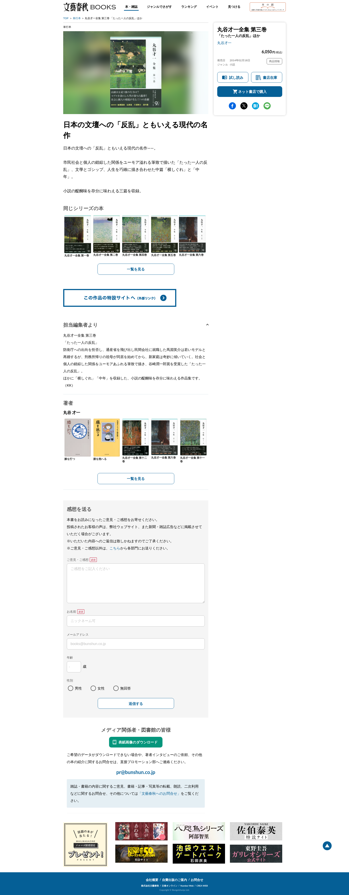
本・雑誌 (131, 6)
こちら (115, 548)
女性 (101, 688)
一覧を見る (136, 269)
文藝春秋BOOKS (89, 7)
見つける (234, 6)
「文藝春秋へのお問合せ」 (159, 793)
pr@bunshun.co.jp (135, 772)
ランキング (189, 6)
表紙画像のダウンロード (138, 742)
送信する (136, 704)
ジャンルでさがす (159, 6)
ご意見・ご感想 (78, 559)
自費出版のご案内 (174, 880)
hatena (255, 105)
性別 (70, 680)
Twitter (244, 105)
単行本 (77, 18)
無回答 (125, 688)
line (267, 105)
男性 (78, 688)
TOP (66, 18)
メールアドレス (78, 634)
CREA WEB (202, 885)
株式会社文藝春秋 (150, 885)
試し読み (236, 77)
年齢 (70, 657)
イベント (212, 6)
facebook (232, 105)
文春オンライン (169, 885)
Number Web (187, 885)
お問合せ (197, 880)
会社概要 (152, 880)
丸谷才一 (224, 43)
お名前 (71, 611)
